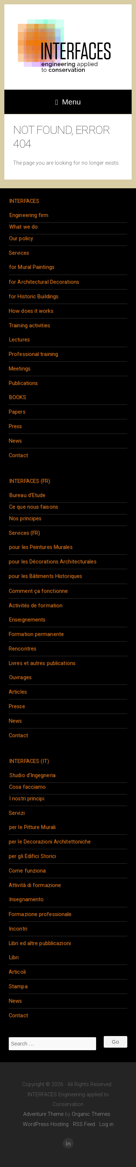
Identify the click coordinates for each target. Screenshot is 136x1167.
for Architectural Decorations (44, 282)
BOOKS (17, 397)
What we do (23, 227)
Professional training (33, 354)
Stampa (18, 986)
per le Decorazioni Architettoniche (50, 842)
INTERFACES (24, 201)
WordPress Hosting (46, 1124)
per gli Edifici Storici (32, 856)
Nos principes (25, 518)
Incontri (18, 929)
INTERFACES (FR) (29, 481)
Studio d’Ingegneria (32, 775)
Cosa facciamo (27, 787)
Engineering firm (29, 215)
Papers (17, 412)
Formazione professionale (40, 914)
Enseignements (27, 620)
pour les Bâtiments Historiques (45, 576)
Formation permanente (36, 634)
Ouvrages (20, 677)
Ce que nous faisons (33, 507)
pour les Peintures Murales (41, 547)
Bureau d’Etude (27, 495)
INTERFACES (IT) (29, 761)
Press (15, 426)
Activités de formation (35, 606)
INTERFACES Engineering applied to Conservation (68, 47)
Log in (106, 1124)
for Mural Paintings (31, 267)
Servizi (17, 813)
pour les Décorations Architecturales (52, 562)
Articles (18, 692)
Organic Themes (91, 1114)
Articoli (17, 972)
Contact (18, 455)
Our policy (21, 238)
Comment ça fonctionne (38, 591)
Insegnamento (26, 899)
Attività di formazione (35, 885)
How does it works (31, 311)
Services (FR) (24, 533)
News (15, 441)
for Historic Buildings (33, 296)
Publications (23, 383)
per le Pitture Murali (32, 827)
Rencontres (22, 649)
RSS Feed (84, 1124)
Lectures (19, 340)
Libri (14, 957)
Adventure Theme (43, 1114)
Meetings (19, 369)
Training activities (29, 325)
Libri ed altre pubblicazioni (40, 943)
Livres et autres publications (42, 663)
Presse (17, 706)
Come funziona (27, 871)
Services (19, 253)
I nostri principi (26, 799)
